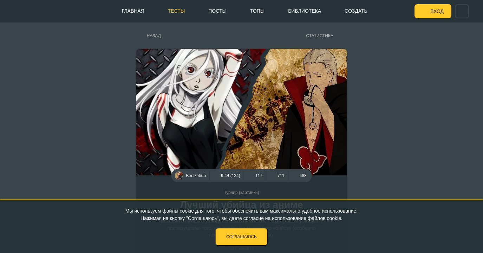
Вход (437, 11)
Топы (257, 11)
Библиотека (304, 11)
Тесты (176, 11)
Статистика (319, 35)
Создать (356, 11)
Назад (154, 35)
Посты (217, 11)
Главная (133, 11)
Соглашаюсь (241, 236)
